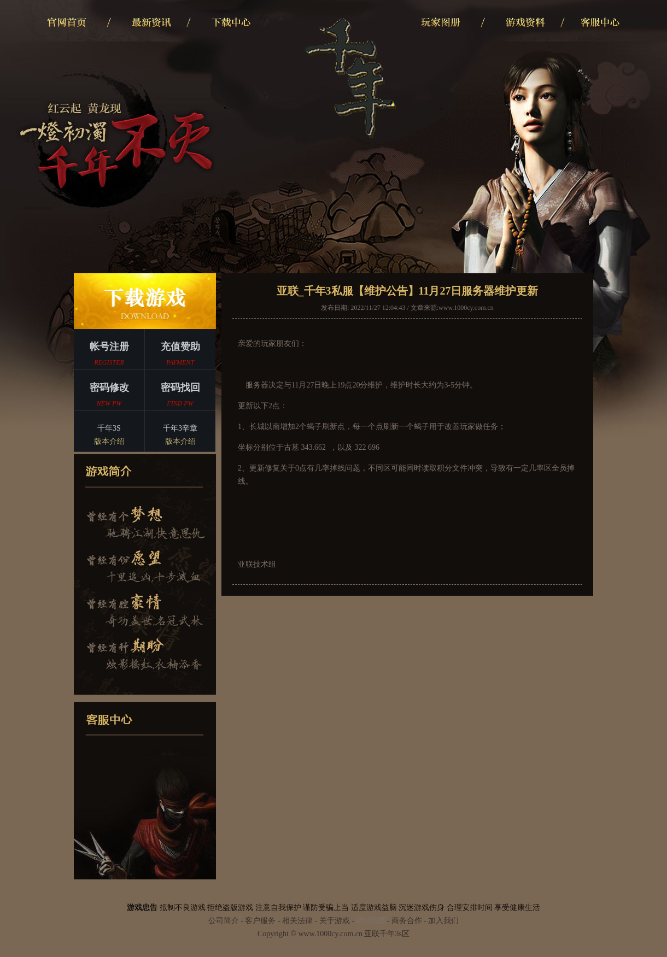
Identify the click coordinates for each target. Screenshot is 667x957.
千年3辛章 (180, 436)
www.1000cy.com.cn (466, 308)
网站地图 (371, 921)
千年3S (109, 436)
